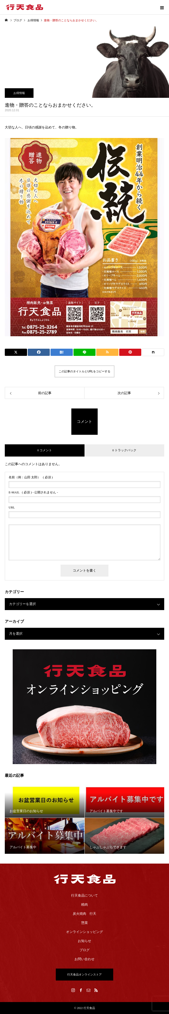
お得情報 (19, 93)
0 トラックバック (124, 450)
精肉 (84, 904)
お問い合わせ (84, 959)
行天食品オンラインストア (84, 974)
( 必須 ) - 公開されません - (33, 492)
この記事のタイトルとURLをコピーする (84, 371)
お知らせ (84, 941)
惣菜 (84, 923)
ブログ (84, 950)
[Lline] (84, 352)
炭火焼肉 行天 (84, 913)
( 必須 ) (31, 477)
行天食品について (84, 895)
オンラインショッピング (84, 932)
